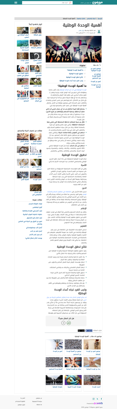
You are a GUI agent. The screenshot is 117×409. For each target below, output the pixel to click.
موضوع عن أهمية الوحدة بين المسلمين (96, 76)
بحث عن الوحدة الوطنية (96, 85)
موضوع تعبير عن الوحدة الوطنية (96, 69)
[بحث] (70, 2)
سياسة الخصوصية (37, 401)
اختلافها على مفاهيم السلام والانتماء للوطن (66, 193)
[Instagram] (93, 398)
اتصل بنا (23, 398)
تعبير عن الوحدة (96, 81)
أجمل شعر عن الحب (36, 231)
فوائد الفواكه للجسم (35, 204)
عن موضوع (39, 398)
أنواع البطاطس (37, 207)
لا (63, 322)
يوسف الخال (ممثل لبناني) (33, 238)
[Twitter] (97, 398)
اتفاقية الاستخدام (20, 401)
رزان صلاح (81, 30)
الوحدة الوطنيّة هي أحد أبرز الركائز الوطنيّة (73, 89)
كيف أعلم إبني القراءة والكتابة (32, 211)
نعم (69, 322)
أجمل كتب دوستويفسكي (34, 227)
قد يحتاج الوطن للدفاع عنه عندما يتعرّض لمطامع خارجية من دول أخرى (66, 298)
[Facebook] (101, 398)
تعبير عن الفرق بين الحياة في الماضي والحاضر (30, 222)
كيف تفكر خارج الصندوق (34, 218)
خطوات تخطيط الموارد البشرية (32, 214)
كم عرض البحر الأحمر (35, 234)
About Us (39, 404)
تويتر (83, 331)
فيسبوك (90, 331)
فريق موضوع (21, 404)
